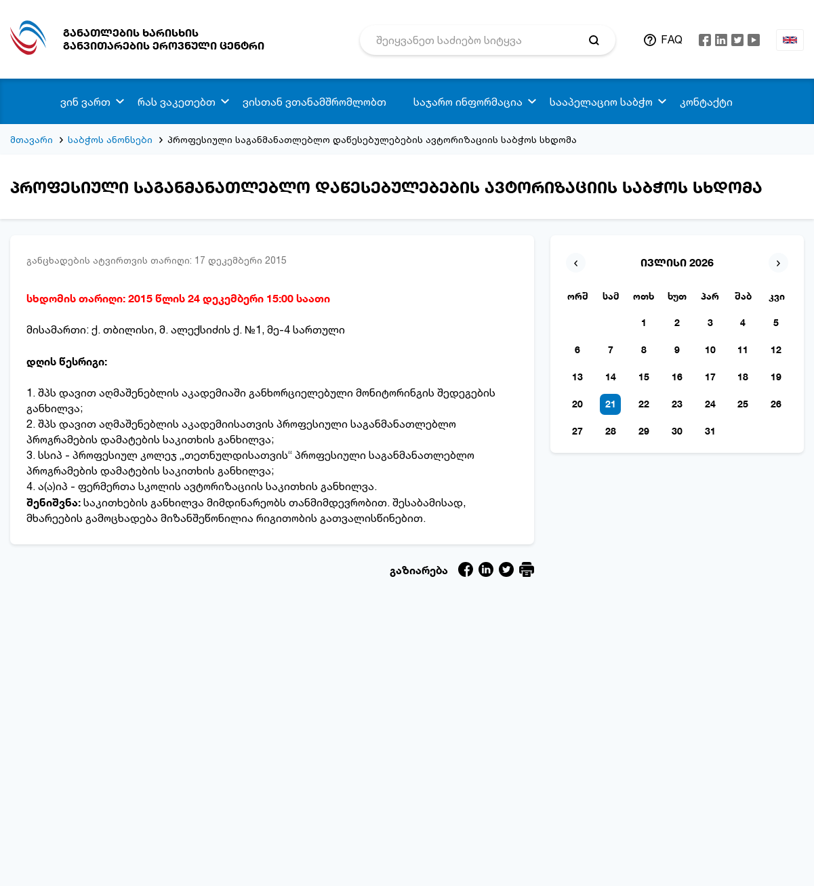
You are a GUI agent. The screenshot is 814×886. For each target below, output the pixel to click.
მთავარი (31, 139)
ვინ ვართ (85, 101)
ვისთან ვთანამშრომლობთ (314, 101)
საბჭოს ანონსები (110, 139)
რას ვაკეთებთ (177, 101)
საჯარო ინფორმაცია (468, 101)
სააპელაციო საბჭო (601, 101)
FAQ (672, 39)
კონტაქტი (706, 101)
